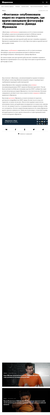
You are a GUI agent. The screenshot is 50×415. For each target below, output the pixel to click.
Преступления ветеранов (36, 6)
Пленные (17, 6)
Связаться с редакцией (25, 134)
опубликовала (14, 32)
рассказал (12, 98)
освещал (34, 85)
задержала (36, 93)
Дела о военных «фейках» (7, 6)
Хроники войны (25, 6)
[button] (46, 2)
